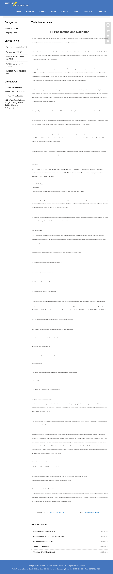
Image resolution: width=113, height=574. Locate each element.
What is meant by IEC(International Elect (49, 536)
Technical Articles (11, 28)
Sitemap (82, 566)
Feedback (88, 11)
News (53, 11)
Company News (11, 33)
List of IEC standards (41, 547)
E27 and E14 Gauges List (55, 512)
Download (65, 11)
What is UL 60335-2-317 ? (16, 47)
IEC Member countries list (43, 542)
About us (30, 11)
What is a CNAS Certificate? (44, 552)
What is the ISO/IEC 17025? (44, 531)
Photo (76, 11)
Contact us (101, 11)
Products (42, 11)
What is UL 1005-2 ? (14, 52)
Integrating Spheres (92, 512)
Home (18, 11)
